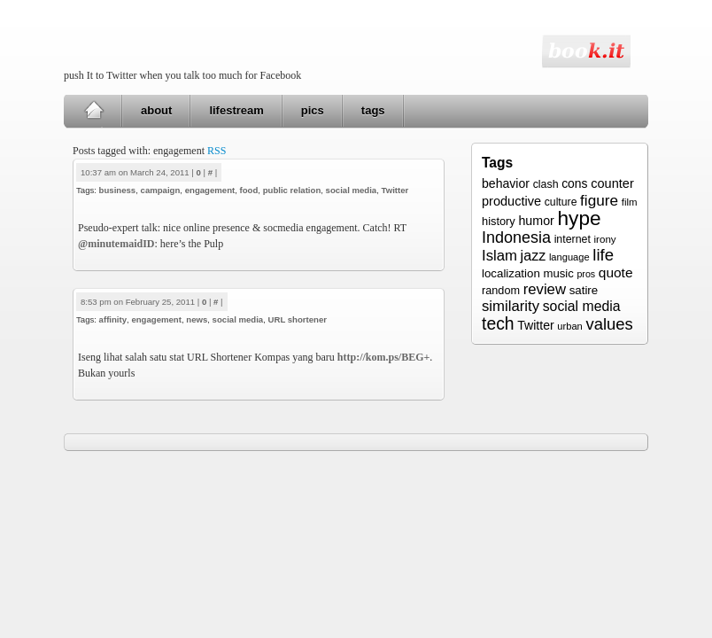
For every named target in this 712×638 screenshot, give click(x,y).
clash (546, 184)
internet (572, 239)
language (569, 257)
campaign (161, 190)
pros (586, 273)
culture (561, 202)
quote (616, 272)
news (196, 319)
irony (605, 239)
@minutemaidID (116, 243)
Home (93, 111)
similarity (510, 306)
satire (584, 290)
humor (535, 221)
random (501, 290)
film (630, 202)
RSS (216, 150)
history (498, 221)
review (544, 289)
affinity (113, 319)
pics (312, 110)
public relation (292, 190)
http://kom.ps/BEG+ (383, 357)
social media (351, 190)
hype (578, 218)
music (558, 273)
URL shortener (297, 319)
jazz (533, 255)
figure (599, 200)
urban (569, 326)
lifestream (236, 110)
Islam (499, 255)
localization (511, 273)
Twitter (395, 190)
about (156, 110)
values (608, 324)
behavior (506, 183)
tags (373, 110)
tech (498, 323)
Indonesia (516, 237)
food (249, 190)
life (603, 254)
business (117, 190)
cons (574, 183)
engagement (210, 190)
